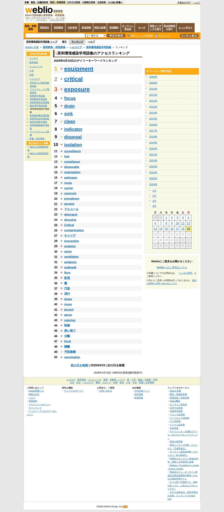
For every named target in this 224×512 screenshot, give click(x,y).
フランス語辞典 (177, 414)
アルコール (71, 209)
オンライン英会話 (128, 27)
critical (73, 79)
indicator (73, 129)
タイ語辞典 (175, 421)
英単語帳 (86, 27)
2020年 (153, 148)
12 (188, 223)
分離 (67, 336)
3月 (154, 200)
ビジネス (33, 58)
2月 (154, 195)
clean (69, 121)
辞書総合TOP (184, 2)
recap (68, 182)
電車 (105, 380)
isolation (73, 144)
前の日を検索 (79, 365)
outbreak (70, 267)
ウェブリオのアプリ (74, 391)
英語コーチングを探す (155, 27)
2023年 (153, 166)
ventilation (71, 256)
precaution (71, 241)
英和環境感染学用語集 (98, 47)
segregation (72, 172)
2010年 (153, 88)
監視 (67, 277)
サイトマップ (35, 408)
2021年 (153, 154)
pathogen (70, 177)
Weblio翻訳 (175, 401)
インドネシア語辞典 (179, 418)
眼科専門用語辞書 (38, 105)
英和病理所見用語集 (39, 102)
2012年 (153, 100)
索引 (64, 41)
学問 (31, 75)
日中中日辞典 (73, 2)
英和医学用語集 (37, 96)
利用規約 (33, 401)
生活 (78, 382)
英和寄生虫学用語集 (39, 118)
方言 (135, 382)
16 (172, 228)
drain (69, 106)
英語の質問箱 (176, 441)
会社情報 (138, 394)
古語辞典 (101, 2)
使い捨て (70, 330)
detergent (70, 214)
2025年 (153, 178)
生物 (115, 382)
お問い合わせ (105, 391)
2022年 (153, 160)
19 (188, 228)
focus (70, 98)
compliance (72, 161)
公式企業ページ (142, 391)
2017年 (153, 130)
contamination (74, 230)
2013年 (153, 106)
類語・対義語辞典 (39, 2)
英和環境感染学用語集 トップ (41, 41)
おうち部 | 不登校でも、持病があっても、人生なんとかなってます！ (183, 485)
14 (160, 228)
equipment (78, 69)
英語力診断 (100, 27)
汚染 (67, 288)
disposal (73, 136)
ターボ (141, 27)
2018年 (153, 136)
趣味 (98, 382)
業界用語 (33, 62)
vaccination (72, 357)
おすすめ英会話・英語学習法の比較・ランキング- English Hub (183, 495)
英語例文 (44, 27)
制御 (67, 325)
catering (69, 320)
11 (183, 223)
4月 (154, 206)
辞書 (27, 2)
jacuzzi (69, 309)
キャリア (70, 235)
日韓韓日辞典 (88, 2)
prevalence (71, 198)
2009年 (153, 82)
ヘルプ (197, 2)
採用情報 (138, 398)
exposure (77, 89)
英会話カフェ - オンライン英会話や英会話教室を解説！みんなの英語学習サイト (183, 475)
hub (66, 156)
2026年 (153, 184)
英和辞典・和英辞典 (54, 47)
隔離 (67, 346)
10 (177, 223)
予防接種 (70, 351)
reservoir (70, 193)
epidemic (70, 262)
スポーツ (106, 382)
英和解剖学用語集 (38, 99)
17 (177, 228)
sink (68, 113)
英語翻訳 (114, 27)
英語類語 (58, 27)
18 (183, 228)
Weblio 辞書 (32, 47)
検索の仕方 (34, 394)
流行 (67, 293)
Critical (69, 225)
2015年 (153, 118)
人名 (128, 382)
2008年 (153, 76)
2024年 (153, 172)
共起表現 (72, 27)
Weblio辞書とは (36, 391)
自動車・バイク (117, 380)
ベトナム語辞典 (177, 424)
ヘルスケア (75, 47)
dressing (70, 219)
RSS (125, 507)
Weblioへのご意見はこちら (172, 267)
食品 (122, 382)
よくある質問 (185, 273)
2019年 (153, 142)
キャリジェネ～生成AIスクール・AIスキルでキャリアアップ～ (183, 434)
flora (67, 272)
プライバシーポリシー (39, 404)
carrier (68, 188)
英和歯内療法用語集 (39, 115)
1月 (154, 190)
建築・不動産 (144, 380)
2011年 (153, 94)
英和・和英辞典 (57, 2)
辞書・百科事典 (37, 138)
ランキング (77, 41)
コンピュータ (35, 66)
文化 (72, 382)
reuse (68, 304)
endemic (70, 246)
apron (68, 314)
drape (68, 299)
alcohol (69, 203)
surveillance (72, 151)
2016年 (153, 124)
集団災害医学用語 (38, 122)
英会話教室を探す (169, 27)
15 (166, 228)
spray (68, 251)
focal (67, 341)
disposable (71, 166)
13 (155, 228)
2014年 (153, 112)
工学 (31, 70)
